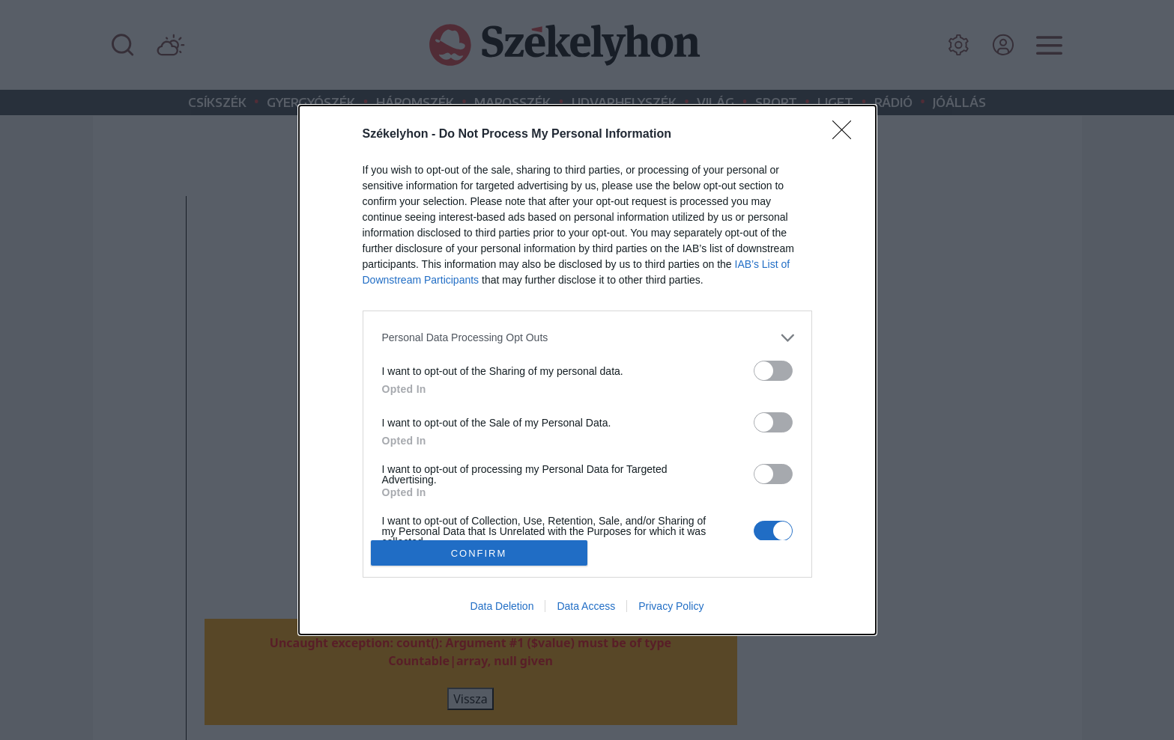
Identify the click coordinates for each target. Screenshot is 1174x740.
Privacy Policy (671, 606)
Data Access (586, 606)
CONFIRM (479, 552)
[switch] (773, 371)
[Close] (846, 134)
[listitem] (587, 338)
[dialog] (587, 370)
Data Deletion (502, 606)
